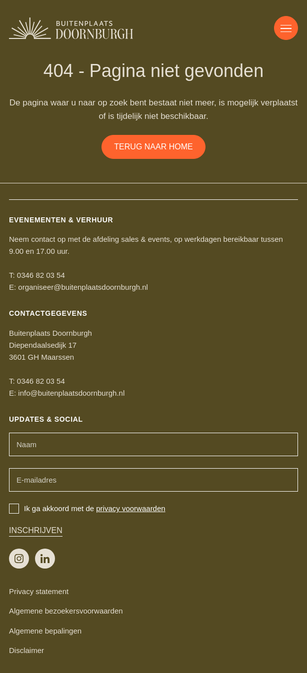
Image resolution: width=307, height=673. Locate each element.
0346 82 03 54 (41, 275)
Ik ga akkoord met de (87, 508)
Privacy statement (38, 591)
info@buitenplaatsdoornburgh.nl (71, 393)
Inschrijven (35, 530)
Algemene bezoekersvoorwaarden (66, 611)
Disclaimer (26, 650)
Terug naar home (153, 146)
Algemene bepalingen (45, 631)
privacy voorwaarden (130, 508)
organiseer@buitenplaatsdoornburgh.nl (83, 287)
